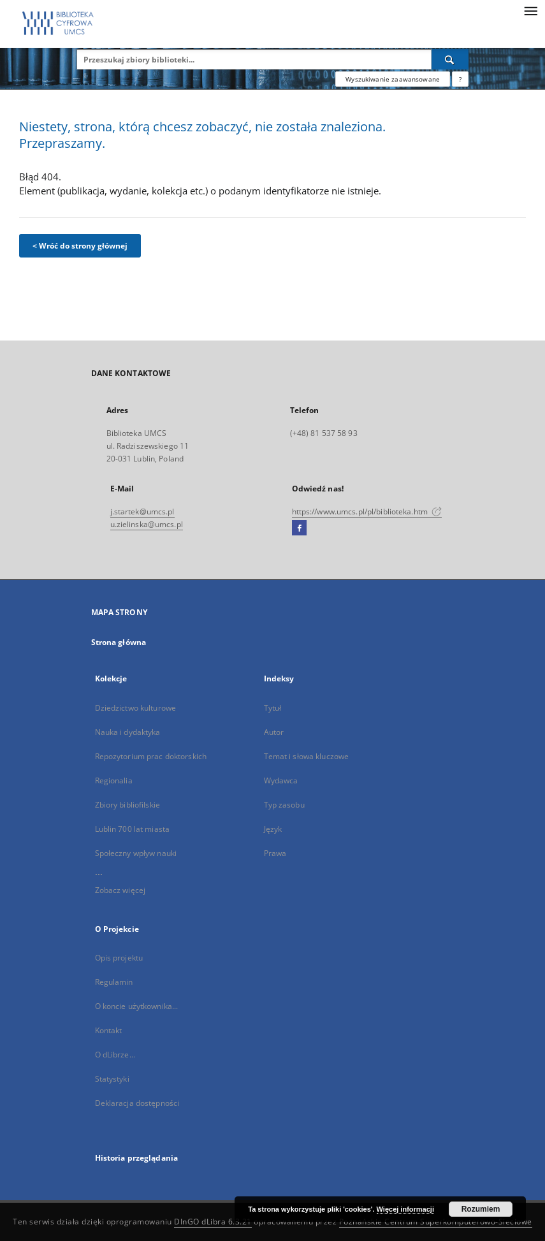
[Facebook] (299, 528)
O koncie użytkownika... (136, 1006)
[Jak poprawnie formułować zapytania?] (460, 79)
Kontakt (108, 1030)
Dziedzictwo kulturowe (136, 707)
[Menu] (530, 10)
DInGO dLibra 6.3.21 (213, 1221)
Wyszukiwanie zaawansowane (392, 79)
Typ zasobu (284, 804)
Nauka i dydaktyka (128, 732)
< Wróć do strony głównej (80, 245)
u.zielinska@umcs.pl (146, 524)
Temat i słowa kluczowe (306, 756)
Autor (274, 732)
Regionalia (114, 780)
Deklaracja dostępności (137, 1103)
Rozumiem (480, 1209)
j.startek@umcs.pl (142, 511)
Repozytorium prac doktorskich (151, 756)
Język (273, 829)
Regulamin (114, 981)
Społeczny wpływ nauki (136, 853)
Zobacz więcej (120, 890)
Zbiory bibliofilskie (127, 804)
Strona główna (119, 642)
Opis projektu (119, 957)
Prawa (275, 853)
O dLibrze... (115, 1054)
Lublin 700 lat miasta (132, 829)
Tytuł (273, 707)
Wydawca (281, 780)
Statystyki (112, 1078)
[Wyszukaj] (450, 59)
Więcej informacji (405, 1209)
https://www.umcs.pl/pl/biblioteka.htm (367, 511)
